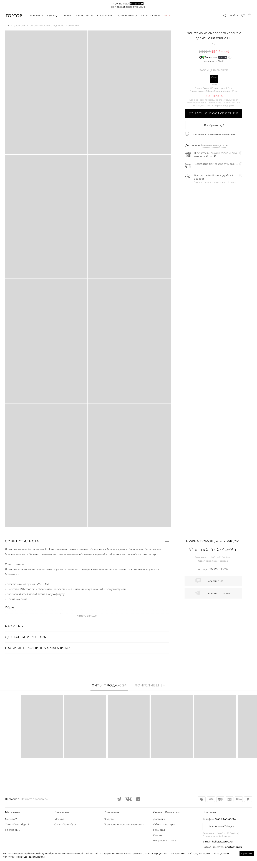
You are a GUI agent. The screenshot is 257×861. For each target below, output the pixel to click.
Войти (234, 15)
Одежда (52, 15)
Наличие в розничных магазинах (213, 134)
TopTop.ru (14, 15)
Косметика (105, 15)
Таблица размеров (214, 70)
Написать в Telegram (222, 826)
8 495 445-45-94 (225, 819)
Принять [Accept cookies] (247, 853)
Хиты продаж (150, 15)
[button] (87, 541)
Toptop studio (127, 15)
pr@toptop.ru (233, 847)
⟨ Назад (9, 26)
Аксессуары (84, 15)
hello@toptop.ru (222, 841)
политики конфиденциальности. (24, 856)
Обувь (67, 15)
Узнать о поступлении (214, 113)
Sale (167, 15)
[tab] (109, 687)
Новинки (36, 15)
